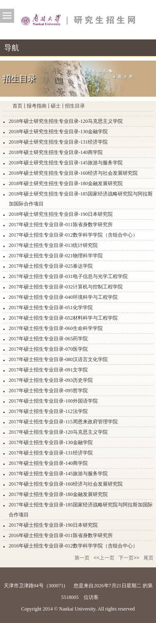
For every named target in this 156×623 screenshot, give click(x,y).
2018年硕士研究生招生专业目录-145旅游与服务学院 (66, 163)
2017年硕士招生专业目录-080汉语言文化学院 (58, 359)
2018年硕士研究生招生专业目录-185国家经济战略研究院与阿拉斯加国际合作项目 (81, 199)
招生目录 (75, 106)
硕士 (56, 106)
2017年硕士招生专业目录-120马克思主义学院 (58, 432)
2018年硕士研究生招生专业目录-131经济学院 (58, 142)
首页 (17, 106)
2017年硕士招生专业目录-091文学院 (48, 370)
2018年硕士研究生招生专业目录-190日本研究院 (61, 214)
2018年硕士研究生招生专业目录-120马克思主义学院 (66, 121)
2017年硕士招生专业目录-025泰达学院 (51, 266)
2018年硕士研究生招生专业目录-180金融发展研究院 (66, 183)
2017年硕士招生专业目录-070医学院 (48, 349)
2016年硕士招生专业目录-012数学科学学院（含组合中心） (73, 546)
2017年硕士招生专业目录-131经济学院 (51, 453)
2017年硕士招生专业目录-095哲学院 (48, 390)
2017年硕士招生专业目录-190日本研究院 (53, 525)
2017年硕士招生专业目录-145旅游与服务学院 (58, 473)
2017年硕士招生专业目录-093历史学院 (51, 380)
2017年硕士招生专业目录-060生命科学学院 (56, 328)
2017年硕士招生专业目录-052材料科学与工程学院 (63, 318)
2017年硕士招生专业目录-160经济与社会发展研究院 (66, 484)
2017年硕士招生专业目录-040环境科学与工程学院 (63, 297)
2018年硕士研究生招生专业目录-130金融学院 (58, 131)
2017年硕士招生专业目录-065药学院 (48, 339)
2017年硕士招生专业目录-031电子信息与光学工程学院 (68, 276)
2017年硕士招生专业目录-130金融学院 (51, 442)
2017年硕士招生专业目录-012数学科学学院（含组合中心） (73, 235)
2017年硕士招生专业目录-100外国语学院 (53, 401)
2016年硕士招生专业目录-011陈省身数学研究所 (61, 535)
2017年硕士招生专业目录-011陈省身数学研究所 (61, 224)
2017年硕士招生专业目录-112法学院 (48, 411)
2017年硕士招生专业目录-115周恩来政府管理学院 (63, 422)
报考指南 (37, 106)
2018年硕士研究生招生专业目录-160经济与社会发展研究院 (73, 173)
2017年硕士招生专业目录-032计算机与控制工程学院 (66, 287)
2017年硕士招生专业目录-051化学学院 (51, 307)
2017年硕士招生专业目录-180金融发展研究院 (58, 494)
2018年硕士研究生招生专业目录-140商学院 (56, 152)
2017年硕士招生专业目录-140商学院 (48, 463)
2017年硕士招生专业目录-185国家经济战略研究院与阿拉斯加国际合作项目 (81, 510)
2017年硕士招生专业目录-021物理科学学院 (56, 256)
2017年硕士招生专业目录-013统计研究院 (53, 245)
